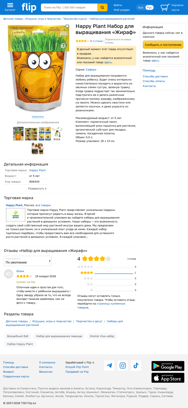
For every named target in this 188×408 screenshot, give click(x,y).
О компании (47, 362)
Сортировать (12, 258)
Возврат (8, 371)
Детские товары (13, 18)
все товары (43, 205)
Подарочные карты (16, 376)
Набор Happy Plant (20, 344)
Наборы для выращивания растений (112, 18)
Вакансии (45, 371)
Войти (118, 5)
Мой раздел (122, 9)
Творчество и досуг (75, 18)
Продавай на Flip (77, 371)
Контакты (149, 86)
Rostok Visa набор (102, 336)
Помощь (8, 362)
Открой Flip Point (77, 367)
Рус (149, 7)
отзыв (97, 40)
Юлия (20, 271)
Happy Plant (37, 170)
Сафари (91, 69)
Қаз (140, 7)
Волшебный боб (17, 336)
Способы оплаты (154, 81)
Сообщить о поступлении (163, 44)
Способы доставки (155, 76)
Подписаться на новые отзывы (118, 41)
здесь (108, 62)
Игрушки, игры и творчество (43, 18)
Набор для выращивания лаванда (59, 336)
